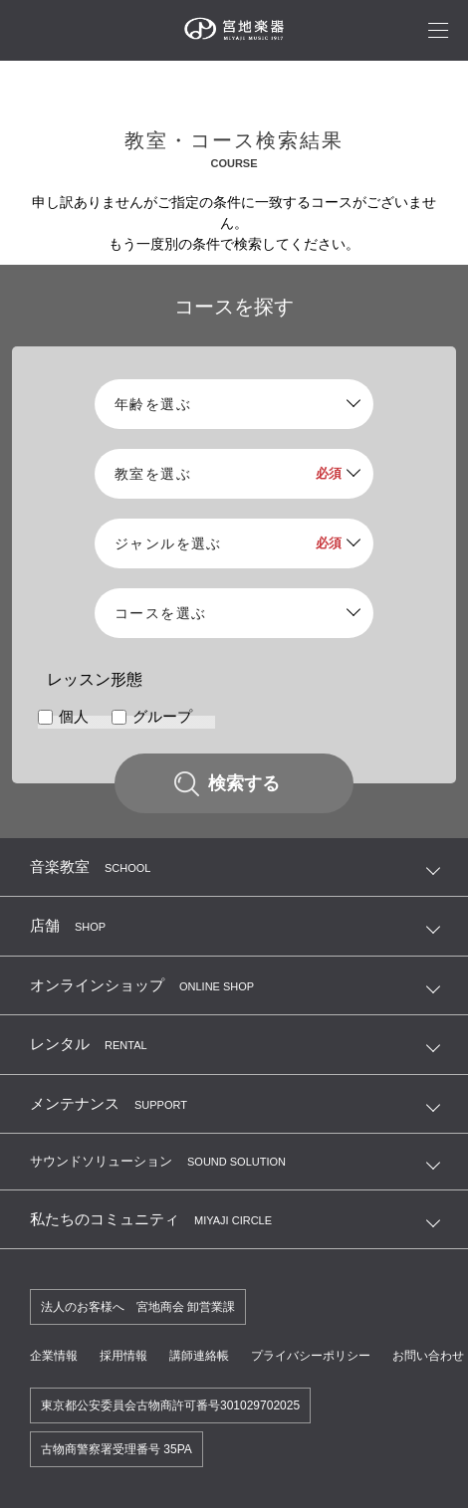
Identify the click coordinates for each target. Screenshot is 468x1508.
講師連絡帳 (199, 1356)
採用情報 (123, 1356)
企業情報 (54, 1356)
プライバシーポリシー (310, 1356)
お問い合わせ (428, 1356)
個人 (74, 717)
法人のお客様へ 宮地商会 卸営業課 (138, 1307)
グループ (162, 717)
